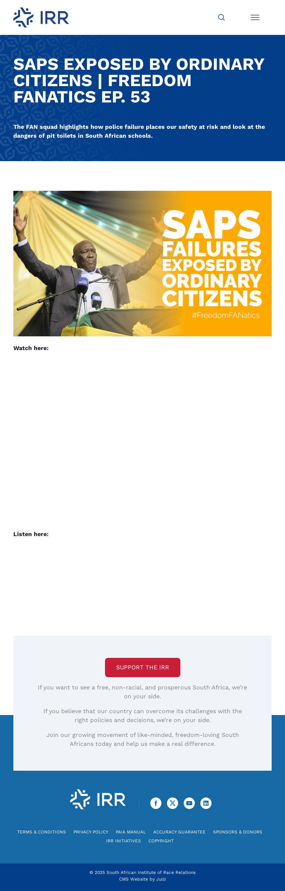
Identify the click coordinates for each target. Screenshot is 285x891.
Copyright (161, 840)
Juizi (161, 879)
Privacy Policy (90, 832)
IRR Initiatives (123, 840)
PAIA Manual (131, 832)
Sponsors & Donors (237, 832)
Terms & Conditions (41, 832)
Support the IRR (142, 667)
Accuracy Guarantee (179, 832)
